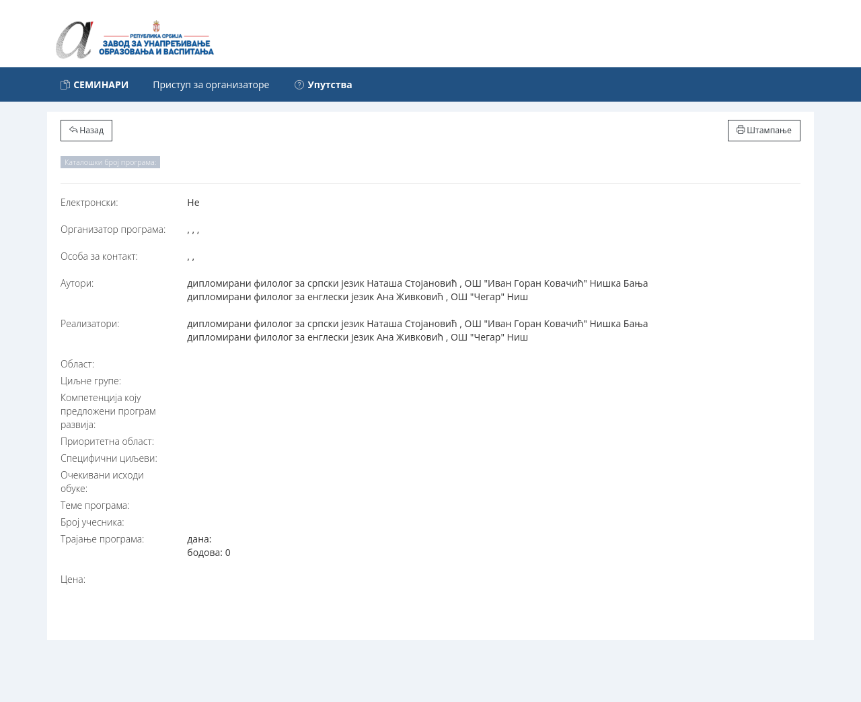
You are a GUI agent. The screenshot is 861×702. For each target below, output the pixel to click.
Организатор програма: (113, 229)
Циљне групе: (91, 380)
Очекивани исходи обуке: (102, 481)
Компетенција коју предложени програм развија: (108, 411)
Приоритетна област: (107, 441)
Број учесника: (92, 522)
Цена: (73, 579)
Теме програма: (95, 505)
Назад (86, 130)
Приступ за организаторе (211, 84)
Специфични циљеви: (109, 458)
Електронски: (89, 202)
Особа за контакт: (99, 256)
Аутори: (77, 283)
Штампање (764, 130)
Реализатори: (90, 323)
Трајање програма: (102, 538)
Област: (77, 363)
